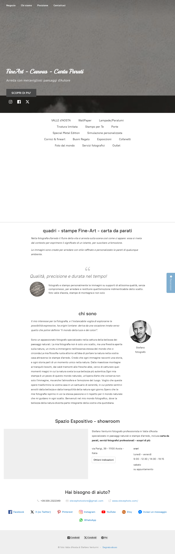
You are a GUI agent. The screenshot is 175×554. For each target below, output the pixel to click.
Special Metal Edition (66, 133)
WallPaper (85, 120)
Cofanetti (125, 139)
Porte (114, 126)
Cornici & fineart (54, 139)
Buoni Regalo (81, 139)
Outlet (116, 145)
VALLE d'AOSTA (61, 120)
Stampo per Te (94, 126)
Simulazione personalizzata (104, 133)
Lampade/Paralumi (111, 120)
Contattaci (59, 5)
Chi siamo (26, 5)
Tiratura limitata (67, 126)
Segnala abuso (110, 547)
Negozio (11, 5)
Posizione (42, 5)
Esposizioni (104, 139)
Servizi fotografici (93, 145)
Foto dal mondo (65, 145)
